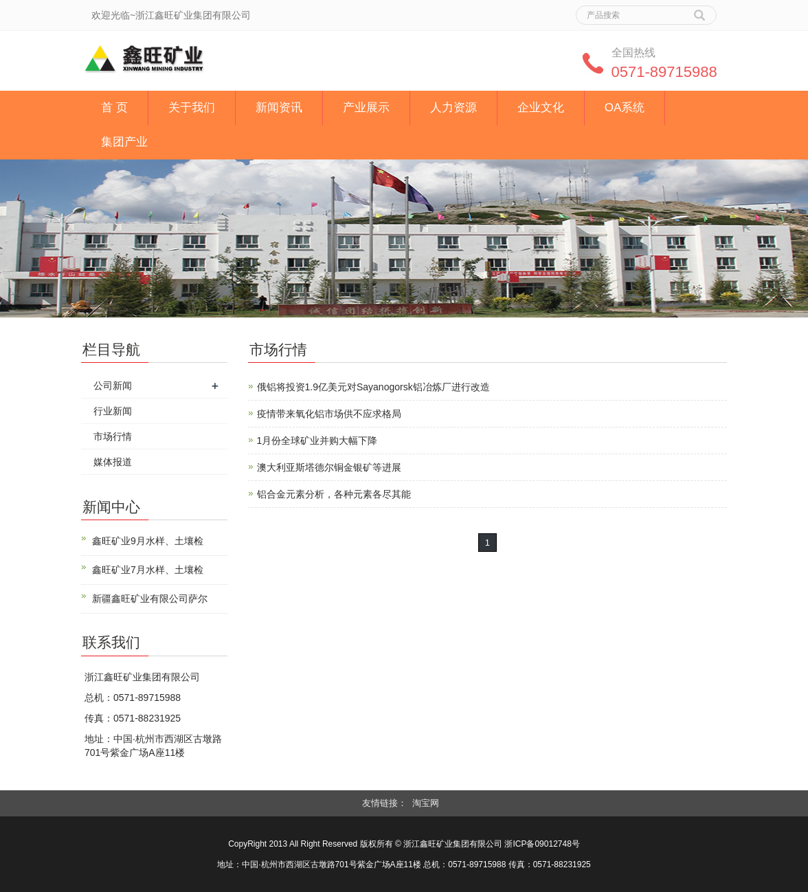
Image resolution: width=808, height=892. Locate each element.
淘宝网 (425, 803)
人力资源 (453, 107)
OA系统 (625, 107)
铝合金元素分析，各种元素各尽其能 (334, 494)
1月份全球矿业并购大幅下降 (317, 440)
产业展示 (366, 107)
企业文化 (540, 107)
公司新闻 (112, 385)
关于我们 (191, 107)
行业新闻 (112, 410)
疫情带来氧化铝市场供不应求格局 (329, 413)
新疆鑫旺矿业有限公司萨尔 (149, 598)
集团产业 (124, 141)
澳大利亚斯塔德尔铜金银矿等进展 (329, 467)
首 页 (114, 107)
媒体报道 (112, 461)
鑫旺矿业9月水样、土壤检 (147, 540)
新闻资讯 (279, 107)
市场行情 (112, 436)
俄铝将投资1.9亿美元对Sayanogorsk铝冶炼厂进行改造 (373, 386)
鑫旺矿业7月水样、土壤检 (147, 569)
